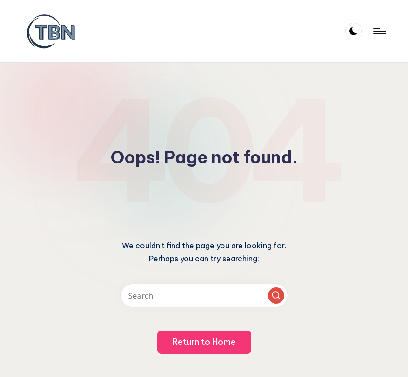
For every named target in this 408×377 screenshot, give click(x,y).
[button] (276, 295)
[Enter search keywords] (204, 295)
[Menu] (379, 31)
